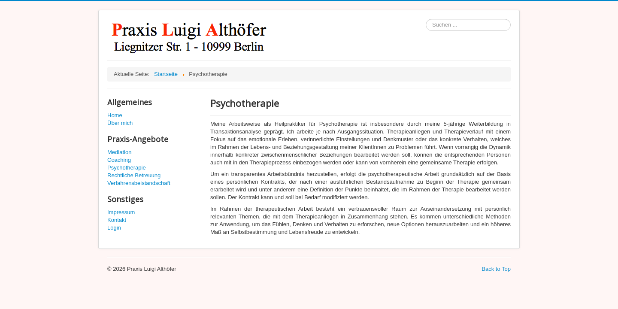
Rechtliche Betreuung (134, 175)
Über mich (120, 123)
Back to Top (496, 269)
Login (114, 227)
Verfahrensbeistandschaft (138, 183)
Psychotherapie (126, 167)
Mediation (119, 152)
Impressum (121, 212)
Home (114, 115)
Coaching (119, 160)
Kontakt (116, 220)
